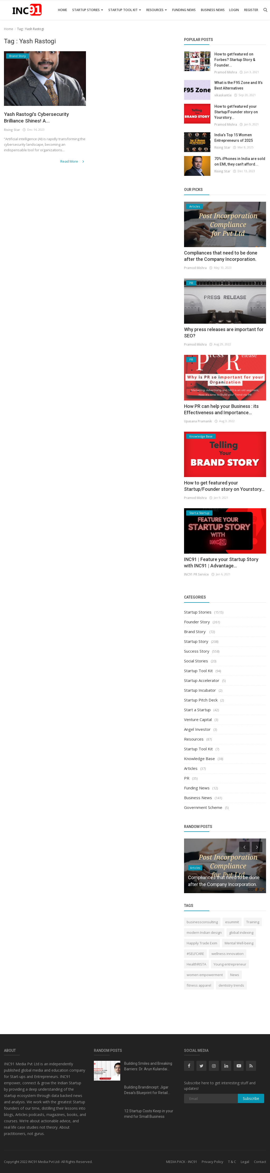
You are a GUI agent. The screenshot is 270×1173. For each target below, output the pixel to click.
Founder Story (197, 621)
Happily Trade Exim (202, 943)
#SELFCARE (195, 953)
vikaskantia (222, 95)
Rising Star (12, 131)
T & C (232, 1161)
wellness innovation (227, 953)
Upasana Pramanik (198, 421)
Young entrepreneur (230, 964)
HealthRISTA (196, 964)
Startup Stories (87, 10)
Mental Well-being (239, 943)
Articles (190, 768)
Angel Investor (197, 729)
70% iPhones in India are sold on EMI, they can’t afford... (239, 161)
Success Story (196, 651)
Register (251, 10)
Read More (73, 162)
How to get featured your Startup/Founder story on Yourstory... (236, 112)
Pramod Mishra (225, 72)
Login (234, 10)
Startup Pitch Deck (201, 700)
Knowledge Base (199, 758)
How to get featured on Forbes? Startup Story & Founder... (234, 59)
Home (62, 10)
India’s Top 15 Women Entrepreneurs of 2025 (233, 138)
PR (186, 778)
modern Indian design (204, 932)
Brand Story (195, 631)
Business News (213, 10)
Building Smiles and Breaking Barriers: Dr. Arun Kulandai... (148, 1066)
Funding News (184, 10)
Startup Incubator (200, 690)
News (234, 974)
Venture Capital (198, 719)
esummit (232, 922)
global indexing (241, 932)
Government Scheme (203, 807)
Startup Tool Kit (124, 10)
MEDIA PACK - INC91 (181, 1161)
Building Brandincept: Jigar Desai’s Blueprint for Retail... (147, 1090)
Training (252, 922)
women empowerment (205, 974)
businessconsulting (202, 922)
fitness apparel (199, 985)
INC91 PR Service (196, 574)
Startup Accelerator (201, 680)
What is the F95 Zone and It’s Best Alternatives (238, 85)
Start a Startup (197, 709)
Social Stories (196, 660)
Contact (260, 1161)
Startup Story (196, 641)
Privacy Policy (212, 1161)
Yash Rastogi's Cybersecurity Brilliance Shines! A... (41, 118)
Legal (245, 1161)
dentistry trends (231, 985)
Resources (156, 10)
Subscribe (251, 1098)
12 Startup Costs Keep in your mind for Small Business (148, 1114)
